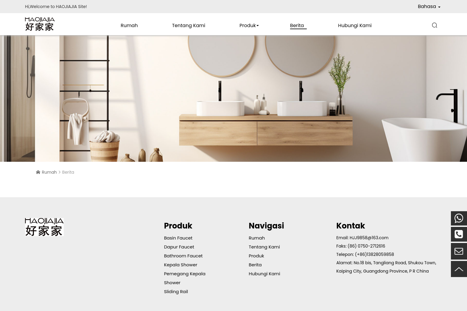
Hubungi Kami (354, 25)
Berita (297, 25)
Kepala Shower (180, 265)
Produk (247, 25)
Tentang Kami (189, 25)
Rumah (129, 25)
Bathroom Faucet (183, 256)
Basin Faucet (178, 238)
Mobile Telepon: (459, 218)
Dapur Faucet (179, 247)
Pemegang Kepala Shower (185, 278)
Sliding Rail (176, 291)
